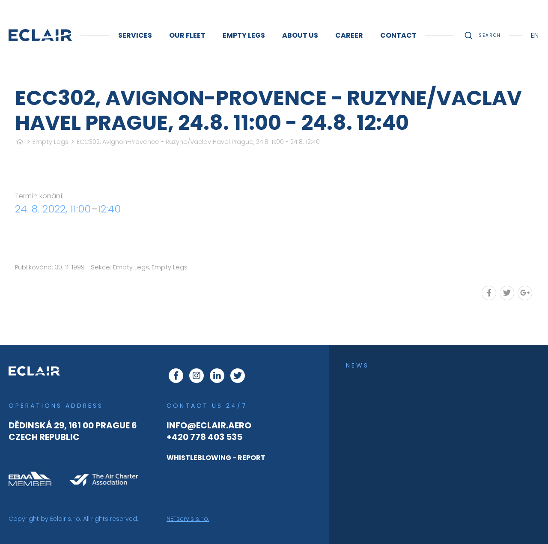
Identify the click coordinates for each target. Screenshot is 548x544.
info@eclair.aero (209, 425)
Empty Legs (50, 141)
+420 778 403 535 (204, 437)
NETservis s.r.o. (188, 518)
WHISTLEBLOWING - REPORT (216, 458)
